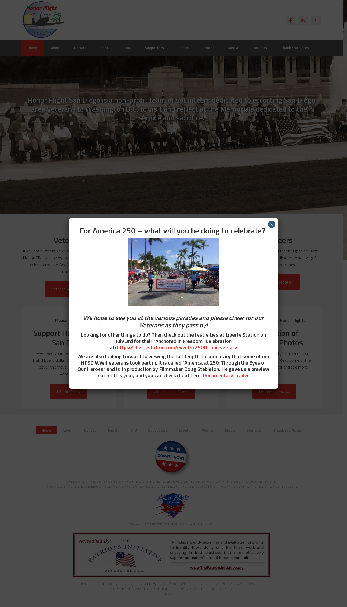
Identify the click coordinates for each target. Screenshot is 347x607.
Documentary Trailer (226, 375)
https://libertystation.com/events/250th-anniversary (177, 347)
